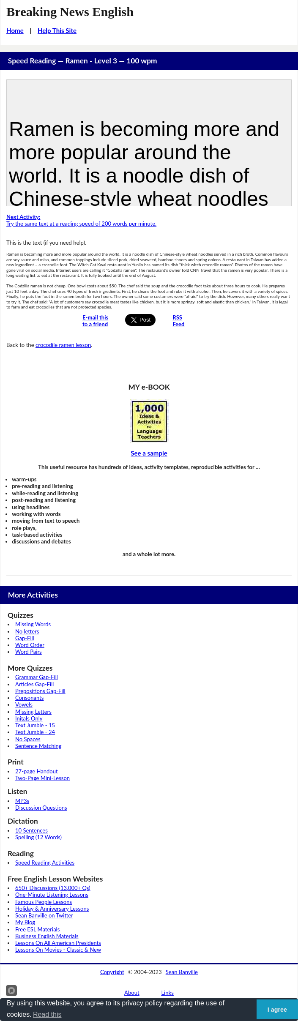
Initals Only (28, 718)
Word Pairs (28, 651)
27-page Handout (36, 771)
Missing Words (33, 624)
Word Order (29, 645)
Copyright (112, 972)
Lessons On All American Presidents (58, 942)
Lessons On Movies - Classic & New (58, 949)
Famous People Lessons (43, 901)
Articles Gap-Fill (34, 684)
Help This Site (57, 30)
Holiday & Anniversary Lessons (52, 908)
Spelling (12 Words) (38, 837)
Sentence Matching (38, 746)
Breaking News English (70, 12)
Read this (47, 1014)
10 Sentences (31, 830)
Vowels (24, 704)
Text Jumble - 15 (35, 725)
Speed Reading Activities (44, 862)
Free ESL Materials (37, 929)
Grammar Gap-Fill (36, 677)
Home (15, 30)
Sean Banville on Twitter (44, 915)
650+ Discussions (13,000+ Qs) (52, 888)
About (131, 992)
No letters (27, 631)
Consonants (29, 697)
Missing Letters (33, 711)
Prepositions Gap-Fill (40, 691)
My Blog (25, 922)
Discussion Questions (41, 807)
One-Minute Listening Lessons (51, 894)
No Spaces (28, 739)
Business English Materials (46, 936)
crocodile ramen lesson (63, 344)
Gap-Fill (24, 638)
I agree (277, 1009)
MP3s (22, 800)
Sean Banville (182, 972)
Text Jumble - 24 (35, 732)
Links (167, 992)
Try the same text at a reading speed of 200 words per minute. (81, 220)
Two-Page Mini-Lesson (42, 778)
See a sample (149, 453)
